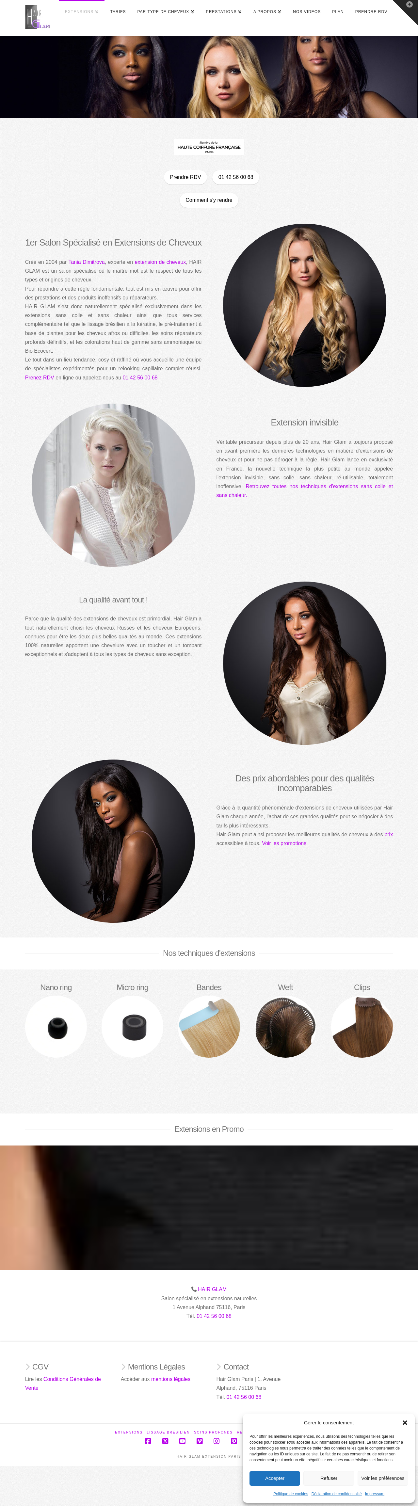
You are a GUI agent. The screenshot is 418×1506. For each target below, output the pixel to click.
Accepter (274, 1478)
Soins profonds (213, 1432)
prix (402, 834)
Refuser (329, 1478)
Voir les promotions (297, 843)
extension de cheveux (147, 262)
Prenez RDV (26, 377)
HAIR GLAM (212, 1289)
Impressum (374, 1494)
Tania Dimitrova (73, 262)
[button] (405, 1422)
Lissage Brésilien (168, 1432)
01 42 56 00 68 (126, 377)
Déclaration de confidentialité (337, 1494)
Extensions (128, 1432)
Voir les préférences (383, 1478)
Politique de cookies (290, 1494)
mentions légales (170, 1379)
